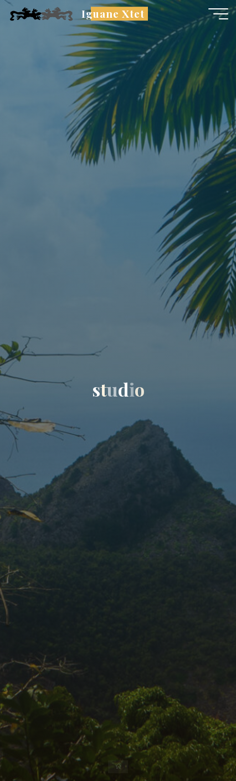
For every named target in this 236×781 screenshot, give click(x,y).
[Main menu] (218, 13)
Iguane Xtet (112, 14)
